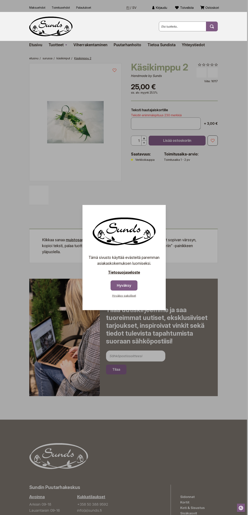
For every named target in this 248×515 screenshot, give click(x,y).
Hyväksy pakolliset (124, 295)
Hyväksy (124, 285)
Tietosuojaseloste (124, 272)
